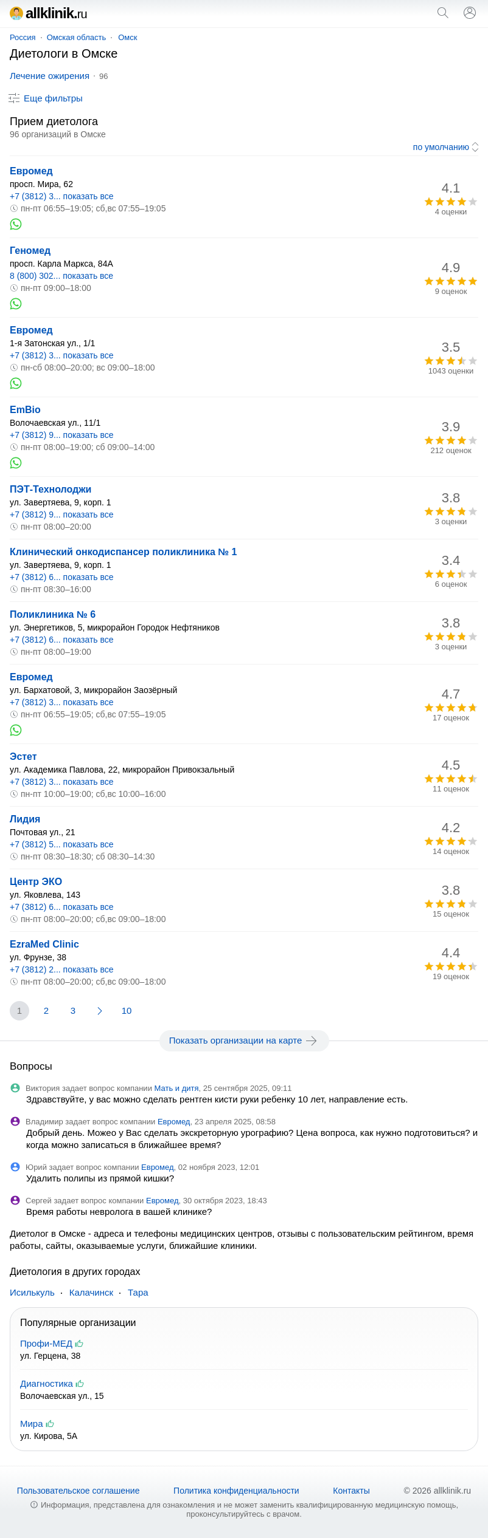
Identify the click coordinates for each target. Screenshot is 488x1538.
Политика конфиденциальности (236, 1490)
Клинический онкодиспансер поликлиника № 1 (123, 552)
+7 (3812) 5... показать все (62, 844)
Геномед (30, 250)
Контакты (351, 1490)
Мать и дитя (177, 1088)
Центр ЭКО (36, 882)
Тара (138, 1292)
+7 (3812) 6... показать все (62, 577)
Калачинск (91, 1292)
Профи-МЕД (46, 1343)
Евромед (31, 171)
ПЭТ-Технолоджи (50, 489)
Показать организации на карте (244, 1040)
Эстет (23, 756)
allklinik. (48, 13)
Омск (127, 37)
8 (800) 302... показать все (61, 276)
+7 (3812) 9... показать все (62, 435)
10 (127, 1010)
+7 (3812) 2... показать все (62, 969)
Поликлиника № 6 (53, 614)
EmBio (25, 410)
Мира (31, 1423)
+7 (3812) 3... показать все (62, 196)
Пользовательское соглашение (78, 1490)
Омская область (76, 37)
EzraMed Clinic (44, 944)
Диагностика (46, 1383)
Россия (23, 37)
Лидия (25, 819)
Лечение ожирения (49, 75)
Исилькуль (32, 1292)
